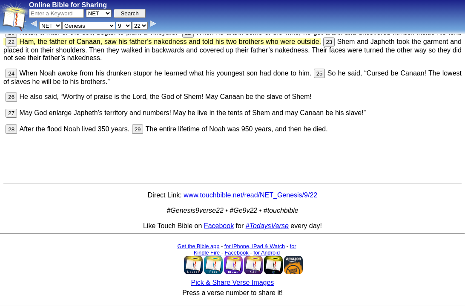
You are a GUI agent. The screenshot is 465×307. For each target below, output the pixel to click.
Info (142, 300)
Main (324, 284)
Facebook (219, 222)
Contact (161, 300)
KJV (340, 284)
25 (319, 70)
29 (138, 126)
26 (11, 93)
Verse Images (224, 300)
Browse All (189, 300)
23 (329, 38)
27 (11, 110)
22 (11, 38)
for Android (266, 249)
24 (11, 70)
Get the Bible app (198, 243)
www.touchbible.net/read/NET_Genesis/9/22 (250, 191)
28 (11, 126)
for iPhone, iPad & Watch (254, 243)
